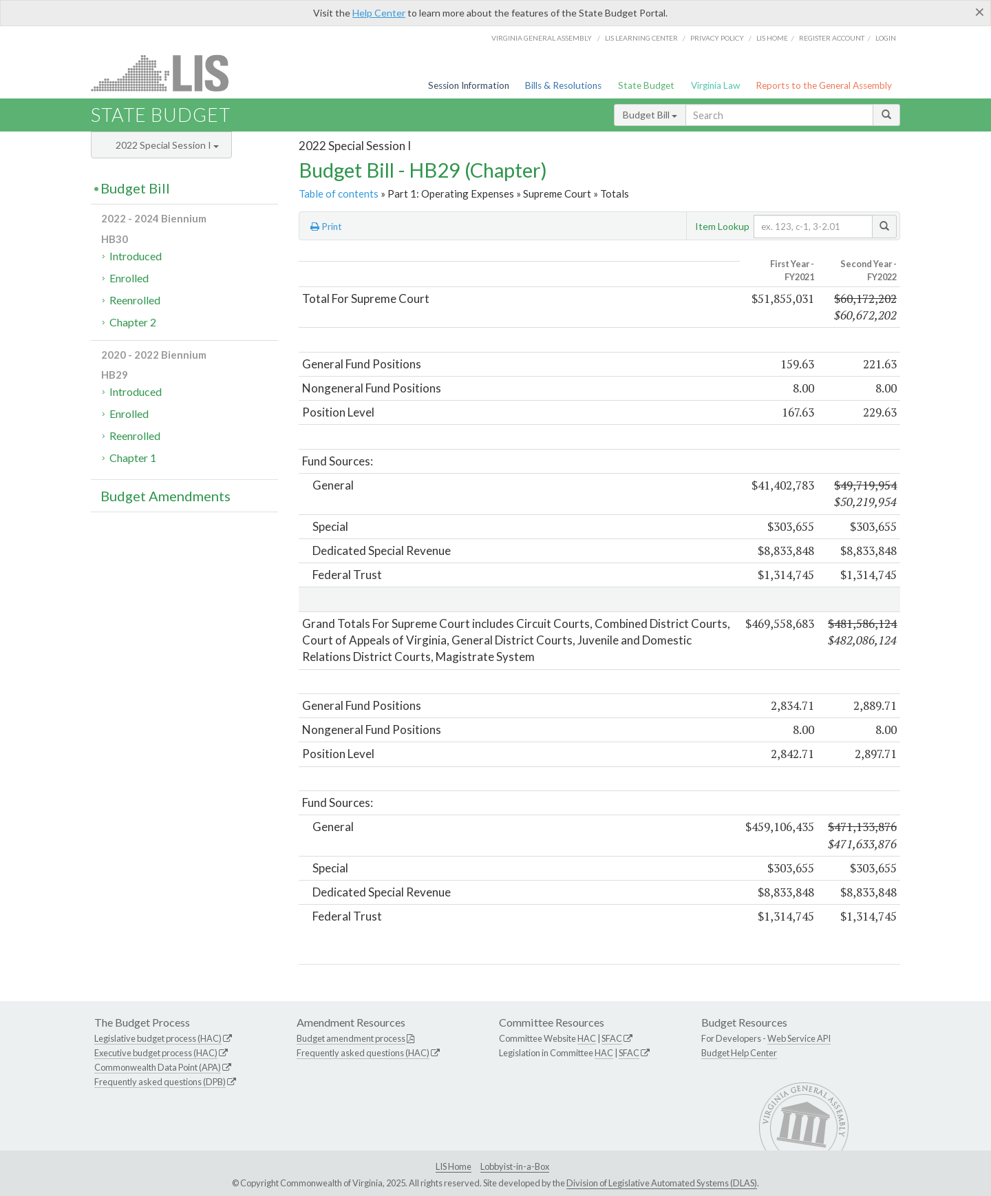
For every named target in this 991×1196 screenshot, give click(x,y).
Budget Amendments (165, 495)
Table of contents (339, 193)
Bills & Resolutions (563, 85)
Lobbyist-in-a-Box (514, 1166)
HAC (586, 1038)
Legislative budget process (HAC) (158, 1038)
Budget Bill (650, 114)
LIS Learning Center (641, 38)
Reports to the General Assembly (824, 85)
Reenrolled (134, 299)
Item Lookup (722, 226)
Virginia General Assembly (541, 38)
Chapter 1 (132, 457)
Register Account (831, 38)
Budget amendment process (351, 1038)
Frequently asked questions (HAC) (363, 1052)
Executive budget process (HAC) (155, 1052)
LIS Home (453, 1166)
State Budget (646, 85)
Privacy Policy (717, 38)
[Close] (979, 12)
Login (885, 38)
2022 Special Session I (167, 145)
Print (326, 226)
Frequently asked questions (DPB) (160, 1081)
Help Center (378, 13)
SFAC (611, 1038)
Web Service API (799, 1038)
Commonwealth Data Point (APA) (157, 1067)
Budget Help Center (739, 1052)
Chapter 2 (132, 321)
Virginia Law (715, 85)
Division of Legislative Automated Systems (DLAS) (661, 1182)
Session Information (468, 85)
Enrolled (129, 277)
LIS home (772, 38)
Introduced (135, 255)
